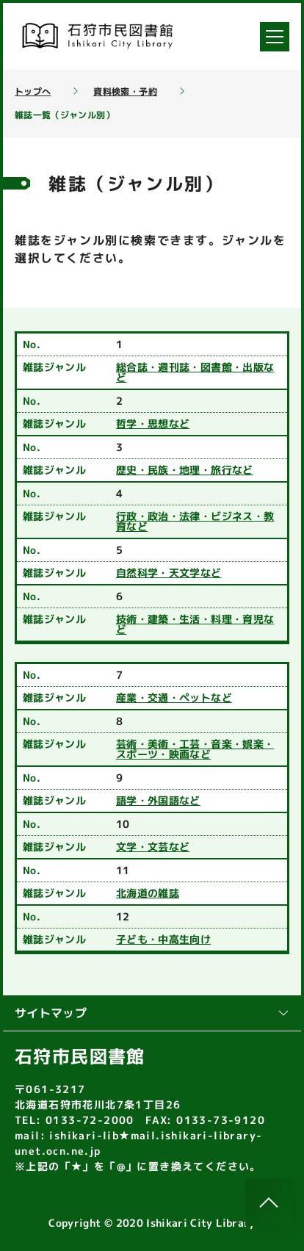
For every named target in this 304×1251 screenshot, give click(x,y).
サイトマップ (152, 1013)
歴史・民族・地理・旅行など (184, 470)
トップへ (33, 92)
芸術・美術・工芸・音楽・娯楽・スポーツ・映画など (195, 749)
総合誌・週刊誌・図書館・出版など (195, 372)
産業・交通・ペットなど (174, 698)
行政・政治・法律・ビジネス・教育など (195, 521)
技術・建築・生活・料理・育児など (195, 624)
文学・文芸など (152, 847)
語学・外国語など (158, 801)
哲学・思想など (152, 424)
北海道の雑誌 (147, 893)
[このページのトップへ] (268, 1202)
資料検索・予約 (124, 92)
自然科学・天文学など (169, 573)
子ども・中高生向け (163, 939)
